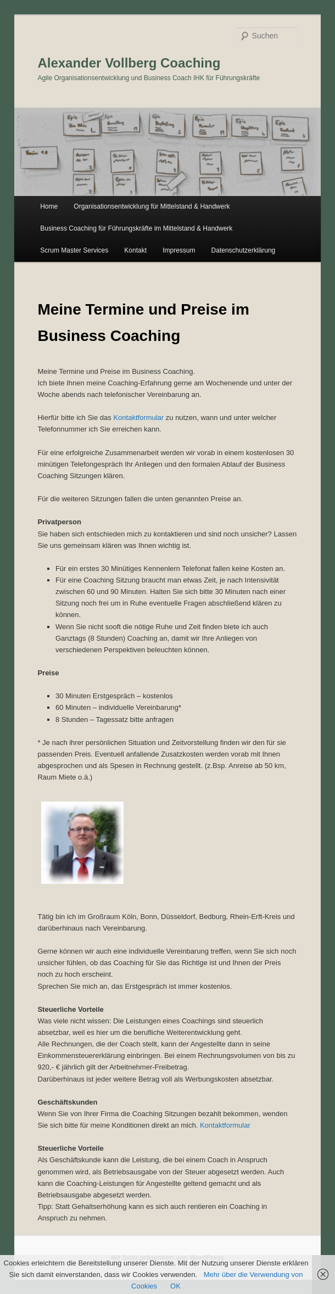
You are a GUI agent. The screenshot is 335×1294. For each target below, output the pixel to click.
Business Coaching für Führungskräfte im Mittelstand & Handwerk (136, 228)
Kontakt (135, 250)
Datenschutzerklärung (243, 250)
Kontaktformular (138, 417)
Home (49, 206)
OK (175, 1286)
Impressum (179, 250)
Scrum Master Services (74, 250)
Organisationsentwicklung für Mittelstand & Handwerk (152, 206)
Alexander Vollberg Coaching (128, 62)
